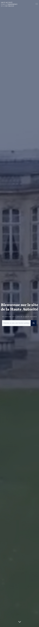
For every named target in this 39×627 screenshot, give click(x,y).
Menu (36, 4)
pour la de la (9, 4)
